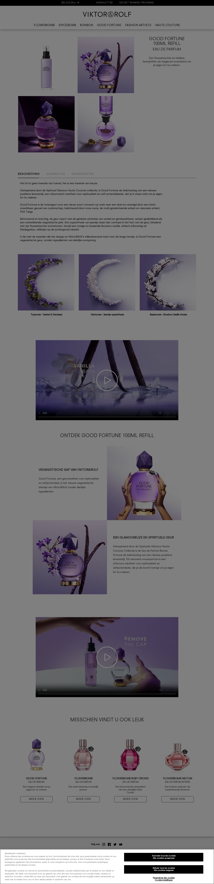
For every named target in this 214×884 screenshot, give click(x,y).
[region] (107, 866)
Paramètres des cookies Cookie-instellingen (164, 879)
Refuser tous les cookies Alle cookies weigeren (164, 869)
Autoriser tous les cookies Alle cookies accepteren (164, 857)
